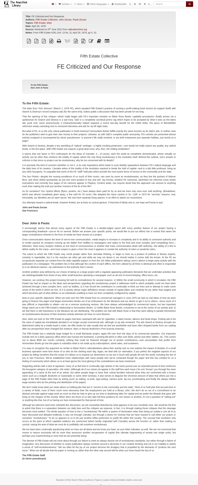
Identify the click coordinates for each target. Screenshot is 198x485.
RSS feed (71, 480)
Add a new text (134, 480)
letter (49, 23)
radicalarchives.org (77, 29)
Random (60, 480)
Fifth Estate (40, 23)
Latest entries (110, 480)
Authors (89, 480)
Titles (80, 480)
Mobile (122, 480)
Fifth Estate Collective (46, 19)
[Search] (169, 4)
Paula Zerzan (79, 19)
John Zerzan (65, 19)
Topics (98, 480)
